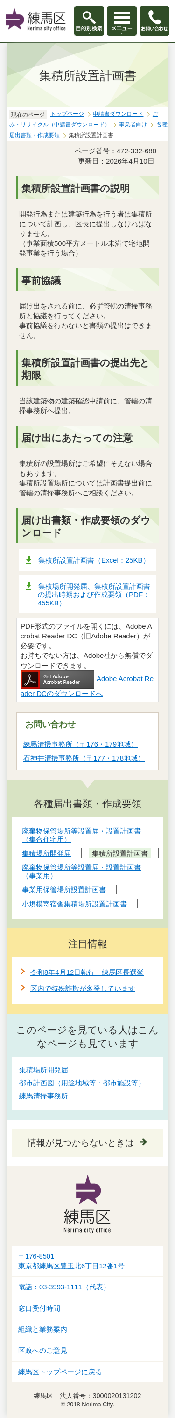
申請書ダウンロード (118, 114)
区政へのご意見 (42, 1350)
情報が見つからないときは (81, 1143)
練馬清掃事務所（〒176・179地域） (80, 744)
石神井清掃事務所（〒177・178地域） (84, 758)
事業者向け (133, 124)
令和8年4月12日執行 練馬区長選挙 (87, 972)
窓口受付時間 (39, 1308)
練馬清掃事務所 (43, 1096)
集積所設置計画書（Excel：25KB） (94, 560)
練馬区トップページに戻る (60, 1372)
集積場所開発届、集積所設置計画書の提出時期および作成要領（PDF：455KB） (94, 594)
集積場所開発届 (43, 1070)
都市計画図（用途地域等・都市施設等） (82, 1083)
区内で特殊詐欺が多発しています (82, 988)
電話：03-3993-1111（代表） (64, 1287)
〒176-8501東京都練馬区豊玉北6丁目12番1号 (71, 1261)
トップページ (67, 114)
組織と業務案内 (42, 1329)
